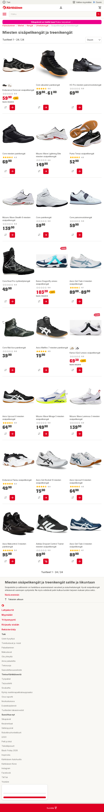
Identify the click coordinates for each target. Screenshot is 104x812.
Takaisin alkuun (14, 599)
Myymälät (7, 615)
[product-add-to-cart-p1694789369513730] (46, 301)
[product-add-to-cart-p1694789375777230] (12, 235)
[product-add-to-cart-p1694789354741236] (46, 370)
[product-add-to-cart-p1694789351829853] (12, 171)
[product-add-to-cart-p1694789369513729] (79, 370)
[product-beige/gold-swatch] (72, 348)
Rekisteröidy (9, 629)
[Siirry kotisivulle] (12, 7)
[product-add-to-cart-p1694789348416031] (79, 497)
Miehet (21, 25)
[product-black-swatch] (4, 85)
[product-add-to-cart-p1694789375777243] (46, 171)
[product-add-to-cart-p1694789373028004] (79, 107)
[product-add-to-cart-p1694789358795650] (79, 561)
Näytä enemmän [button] (12, 594)
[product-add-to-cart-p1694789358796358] (46, 497)
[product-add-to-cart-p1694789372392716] (46, 561)
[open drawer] (4, 14)
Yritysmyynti (9, 619)
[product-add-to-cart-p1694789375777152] (79, 434)
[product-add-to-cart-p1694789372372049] (12, 370)
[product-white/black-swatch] (77, 348)
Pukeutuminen (8, 25)
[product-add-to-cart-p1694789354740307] (12, 561)
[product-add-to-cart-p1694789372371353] (79, 235)
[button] (61, 7)
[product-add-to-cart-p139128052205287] (79, 171)
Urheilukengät (42, 25)
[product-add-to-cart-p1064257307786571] (46, 107)
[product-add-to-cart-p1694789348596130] (12, 107)
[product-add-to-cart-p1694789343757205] (12, 497)
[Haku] (98, 14)
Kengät (30, 25)
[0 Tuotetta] (100, 7)
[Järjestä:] (93, 39)
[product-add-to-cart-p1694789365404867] (79, 301)
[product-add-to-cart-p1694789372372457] (12, 301)
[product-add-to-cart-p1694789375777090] (46, 434)
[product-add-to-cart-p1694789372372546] (46, 235)
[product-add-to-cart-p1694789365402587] (12, 434)
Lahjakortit (8, 610)
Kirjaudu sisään (10, 624)
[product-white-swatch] (10, 85)
